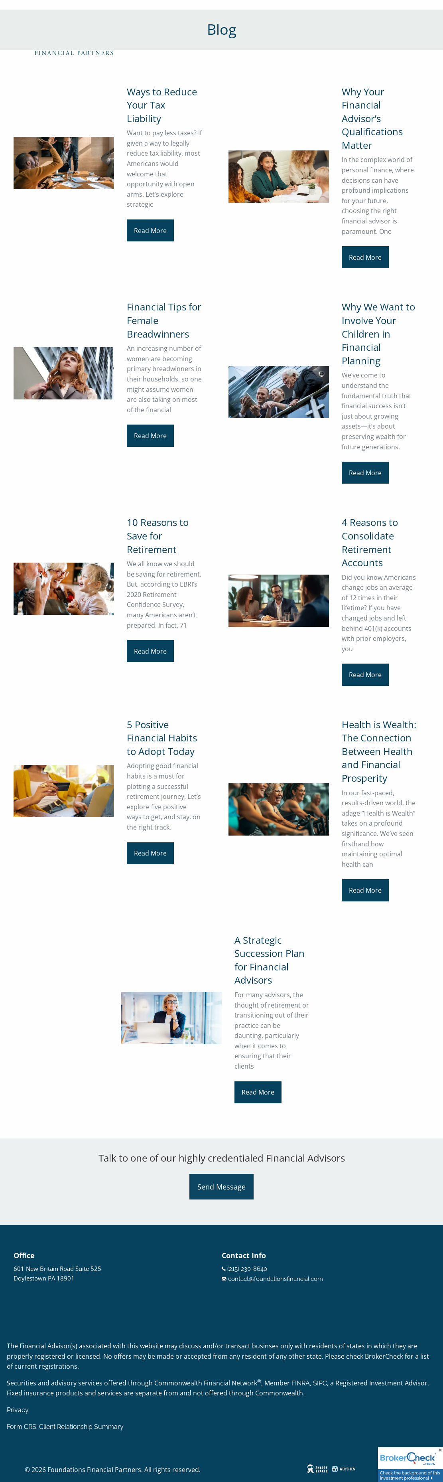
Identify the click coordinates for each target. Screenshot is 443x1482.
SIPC (320, 1383)
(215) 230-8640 (247, 1269)
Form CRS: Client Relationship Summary (65, 1427)
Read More (150, 230)
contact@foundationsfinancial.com (275, 1278)
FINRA (300, 1383)
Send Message (221, 1187)
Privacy (18, 1410)
